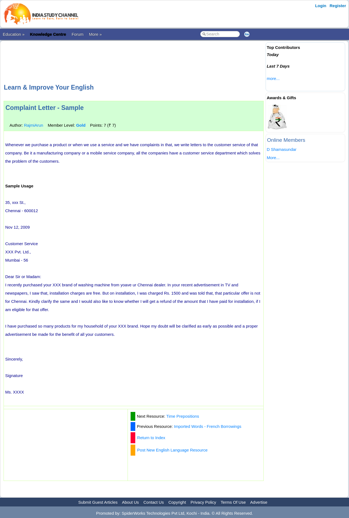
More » (95, 34)
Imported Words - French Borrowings (207, 426)
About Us (130, 502)
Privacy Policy (203, 502)
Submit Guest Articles (97, 502)
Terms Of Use (233, 502)
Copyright (177, 502)
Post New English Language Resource (172, 450)
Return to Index (151, 437)
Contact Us (153, 502)
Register (338, 5)
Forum (77, 34)
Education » (13, 34)
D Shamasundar (281, 149)
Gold (80, 125)
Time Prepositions (182, 416)
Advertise (259, 502)
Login (320, 5)
